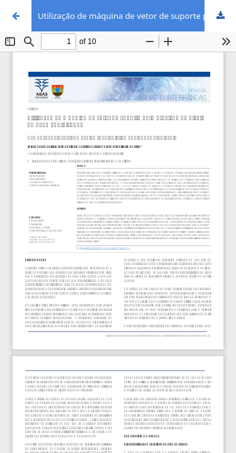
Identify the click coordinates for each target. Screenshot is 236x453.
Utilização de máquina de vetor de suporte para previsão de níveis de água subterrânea (137, 15)
